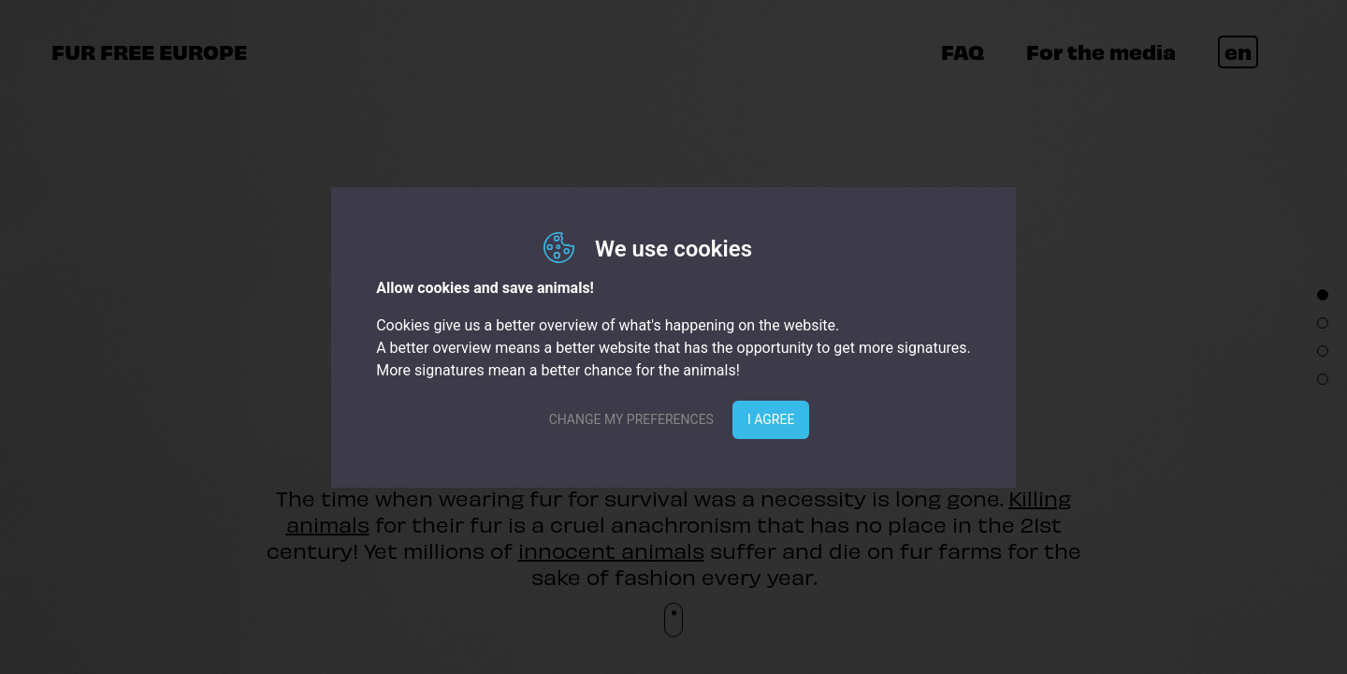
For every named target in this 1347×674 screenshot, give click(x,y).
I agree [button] (770, 419)
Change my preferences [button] (631, 419)
